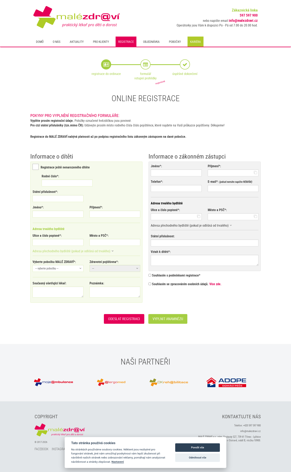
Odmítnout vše (197, 457)
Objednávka (151, 42)
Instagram (59, 449)
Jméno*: (38, 207)
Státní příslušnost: (163, 236)
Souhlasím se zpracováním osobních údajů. (185, 284)
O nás (56, 42)
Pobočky (175, 42)
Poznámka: (97, 283)
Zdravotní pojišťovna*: (104, 262)
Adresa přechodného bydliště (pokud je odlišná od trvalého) (71, 251)
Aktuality (77, 42)
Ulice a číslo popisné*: (47, 235)
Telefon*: (157, 181)
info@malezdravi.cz (243, 20)
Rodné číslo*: (50, 176)
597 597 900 (249, 15)
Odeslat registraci (124, 318)
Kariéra (195, 42)
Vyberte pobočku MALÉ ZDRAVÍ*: (54, 262)
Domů (39, 42)
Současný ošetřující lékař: (49, 283)
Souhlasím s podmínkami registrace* (174, 275)
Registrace (126, 42)
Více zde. (215, 284)
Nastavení (118, 461)
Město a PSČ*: (99, 235)
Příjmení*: (96, 207)
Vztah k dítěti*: (161, 251)
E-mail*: (213, 181)
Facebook (41, 449)
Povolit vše (197, 447)
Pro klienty (101, 42)
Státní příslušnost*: (45, 191)
